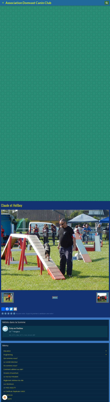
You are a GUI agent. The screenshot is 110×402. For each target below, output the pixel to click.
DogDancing (8, 355)
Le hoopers (7, 399)
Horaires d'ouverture (10, 373)
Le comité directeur (10, 362)
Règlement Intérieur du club (13, 380)
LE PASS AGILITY (9, 388)
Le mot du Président (10, 377)
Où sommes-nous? (10, 366)
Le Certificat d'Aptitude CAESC (14, 391)
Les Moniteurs (8, 384)
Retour (55, 297)
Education (7, 351)
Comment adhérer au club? (13, 369)
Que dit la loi (8, 395)
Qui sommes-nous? (10, 358)
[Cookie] (4, 397)
